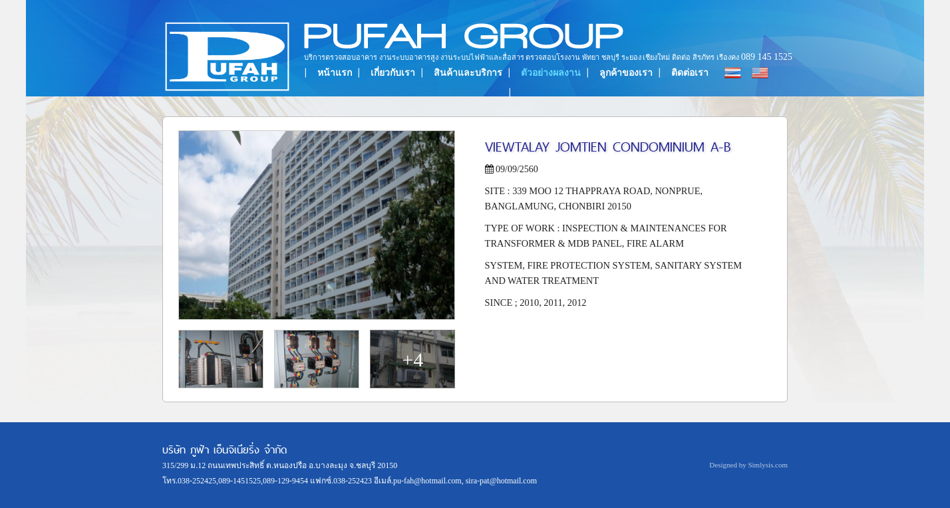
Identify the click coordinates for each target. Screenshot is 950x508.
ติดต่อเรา (690, 73)
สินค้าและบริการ (468, 73)
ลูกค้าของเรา (626, 73)
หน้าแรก (334, 73)
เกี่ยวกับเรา (393, 73)
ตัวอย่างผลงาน (551, 73)
